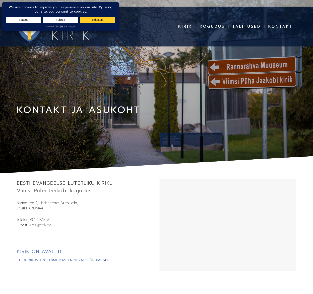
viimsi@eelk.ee (40, 225)
